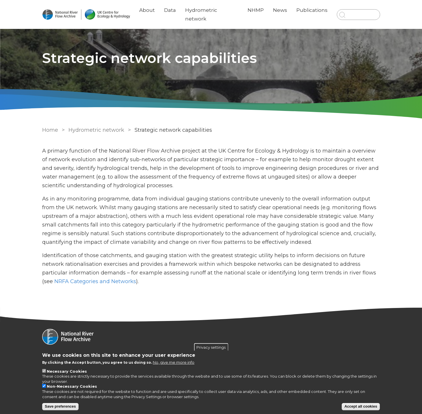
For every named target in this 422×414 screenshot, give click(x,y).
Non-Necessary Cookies (72, 386)
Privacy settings (211, 347)
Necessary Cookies (67, 371)
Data (170, 10)
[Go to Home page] (86, 14)
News (280, 10)
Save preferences (60, 406)
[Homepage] (211, 337)
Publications (312, 10)
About (147, 10)
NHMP (256, 10)
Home (50, 130)
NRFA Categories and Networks (95, 281)
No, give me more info (173, 362)
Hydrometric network (96, 130)
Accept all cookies (360, 406)
